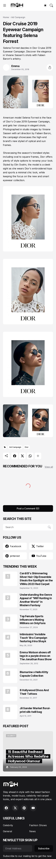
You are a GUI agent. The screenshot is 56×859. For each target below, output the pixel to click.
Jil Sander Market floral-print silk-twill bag (35, 710)
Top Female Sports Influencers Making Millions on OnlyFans (33, 620)
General (7, 831)
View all (49, 467)
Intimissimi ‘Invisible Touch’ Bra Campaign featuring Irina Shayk (33, 638)
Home (6, 17)
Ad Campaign (18, 17)
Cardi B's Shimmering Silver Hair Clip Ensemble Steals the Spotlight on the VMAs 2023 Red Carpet (36, 578)
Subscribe (43, 848)
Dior (27, 447)
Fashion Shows (38, 825)
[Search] (51, 5)
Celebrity (8, 825)
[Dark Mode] (45, 5)
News (32, 831)
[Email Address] (17, 848)
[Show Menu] (4, 5)
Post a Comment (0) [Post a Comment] (28, 508)
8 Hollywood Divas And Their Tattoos (34, 692)
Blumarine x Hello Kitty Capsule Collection (34, 673)
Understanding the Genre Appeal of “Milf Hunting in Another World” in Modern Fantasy (36, 600)
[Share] (49, 67)
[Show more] (38, 456)
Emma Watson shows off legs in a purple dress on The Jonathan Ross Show (36, 656)
